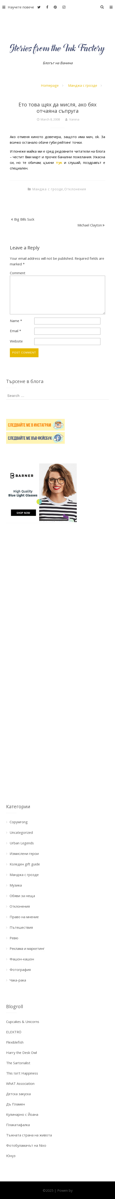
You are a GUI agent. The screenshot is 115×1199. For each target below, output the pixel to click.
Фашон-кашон (22, 959)
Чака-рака (18, 980)
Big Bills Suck (24, 219)
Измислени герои (24, 853)
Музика (16, 885)
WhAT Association (20, 1083)
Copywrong (19, 821)
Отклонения (75, 189)
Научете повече (17, 7)
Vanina (74, 119)
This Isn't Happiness (22, 1073)
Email (15, 330)
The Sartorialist (18, 1062)
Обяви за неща (22, 895)
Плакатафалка (18, 1124)
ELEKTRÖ (13, 1032)
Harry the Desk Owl (21, 1052)
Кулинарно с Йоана (22, 1114)
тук (59, 162)
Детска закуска (18, 1093)
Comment (17, 273)
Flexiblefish (14, 1042)
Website (16, 341)
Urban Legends (22, 843)
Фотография (20, 969)
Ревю (14, 938)
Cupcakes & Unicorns (22, 1021)
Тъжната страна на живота (29, 1135)
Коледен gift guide (25, 864)
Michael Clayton (89, 225)
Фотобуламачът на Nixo (26, 1145)
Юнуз (10, 1155)
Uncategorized (21, 832)
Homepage (50, 85)
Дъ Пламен (15, 1104)
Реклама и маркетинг (27, 948)
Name (16, 320)
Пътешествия (21, 927)
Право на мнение (24, 916)
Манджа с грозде (82, 85)
